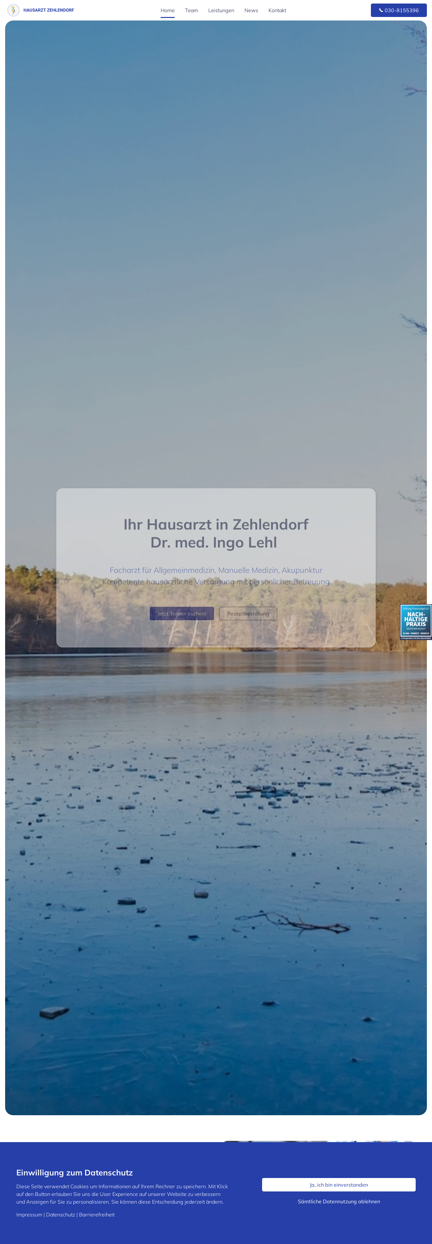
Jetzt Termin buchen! (182, 613)
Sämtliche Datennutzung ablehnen (339, 1201)
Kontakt (277, 10)
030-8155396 (399, 10)
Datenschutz (60, 1214)
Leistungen (221, 10)
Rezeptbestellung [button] (248, 613)
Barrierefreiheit (97, 1214)
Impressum (29, 1214)
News (251, 10)
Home (168, 10)
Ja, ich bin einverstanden (339, 1185)
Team (191, 10)
